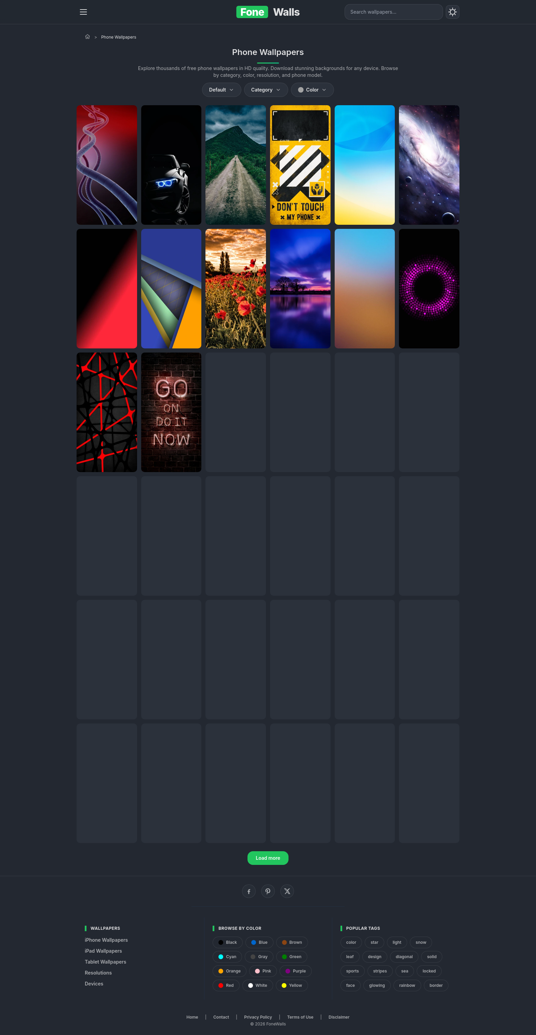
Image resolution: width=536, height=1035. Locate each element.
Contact (221, 1017)
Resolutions (98, 973)
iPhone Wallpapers (106, 940)
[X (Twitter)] (287, 891)
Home (192, 1017)
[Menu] (83, 12)
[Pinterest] (268, 891)
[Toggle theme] (452, 12)
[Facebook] (249, 891)
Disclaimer (339, 1017)
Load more (268, 858)
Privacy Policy (258, 1017)
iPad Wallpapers (103, 951)
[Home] (87, 36)
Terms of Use (300, 1017)
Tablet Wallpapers (105, 962)
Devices (94, 983)
